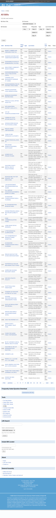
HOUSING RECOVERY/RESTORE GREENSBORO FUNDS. (11, 298)
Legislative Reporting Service (32, 6)
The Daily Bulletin (7, 400)
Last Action (31, 45)
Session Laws (6, 411)
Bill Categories (6, 413)
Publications (48, 1)
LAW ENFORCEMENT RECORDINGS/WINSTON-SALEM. (11, 186)
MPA (44, 1)
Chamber (24, 26)
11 (34, 383)
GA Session (25, 21)
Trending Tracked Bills (8, 407)
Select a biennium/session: (8, 428)
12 (37, 383)
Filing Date (34, 26)
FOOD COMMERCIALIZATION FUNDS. (11, 220)
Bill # (2, 45)
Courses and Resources (36, 1)
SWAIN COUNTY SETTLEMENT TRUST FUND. (10, 325)
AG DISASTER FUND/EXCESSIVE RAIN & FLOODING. (11, 198)
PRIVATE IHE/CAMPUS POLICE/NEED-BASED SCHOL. (11, 313)
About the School (31, 1)
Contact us (5, 464)
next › (47, 383)
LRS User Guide (7, 462)
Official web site (7, 471)
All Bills (5, 406)
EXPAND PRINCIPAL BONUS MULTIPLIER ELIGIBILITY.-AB (12, 213)
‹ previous (9, 383)
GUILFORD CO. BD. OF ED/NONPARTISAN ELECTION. (11, 348)
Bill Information (7, 473)
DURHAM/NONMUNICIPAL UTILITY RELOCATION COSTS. (11, 74)
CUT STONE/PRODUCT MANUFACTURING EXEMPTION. (11, 237)
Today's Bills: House (8, 402)
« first (3, 383)
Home (2, 11)
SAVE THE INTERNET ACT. (12, 319)
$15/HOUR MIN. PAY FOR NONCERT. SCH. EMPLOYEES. (11, 178)
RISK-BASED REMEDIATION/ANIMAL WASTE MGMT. (11, 146)
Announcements (7, 417)
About (4, 460)
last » (52, 383)
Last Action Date (50, 26)
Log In (25, 488)
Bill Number (4, 26)
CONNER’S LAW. (9, 354)
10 (30, 383)
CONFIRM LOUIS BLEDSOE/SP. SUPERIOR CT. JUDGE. (11, 79)
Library (42, 1)
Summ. (50, 51)
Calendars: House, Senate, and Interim (13, 475)
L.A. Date (46, 45)
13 (40, 383)
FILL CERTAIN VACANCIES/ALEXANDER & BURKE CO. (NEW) (12, 192)
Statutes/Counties (7, 415)
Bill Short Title (4, 21)
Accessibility (29, 488)
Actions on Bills (6, 409)
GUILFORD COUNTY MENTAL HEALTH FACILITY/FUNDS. (10, 167)
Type (40, 26)
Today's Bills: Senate (8, 404)
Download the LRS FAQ (28, 392)
